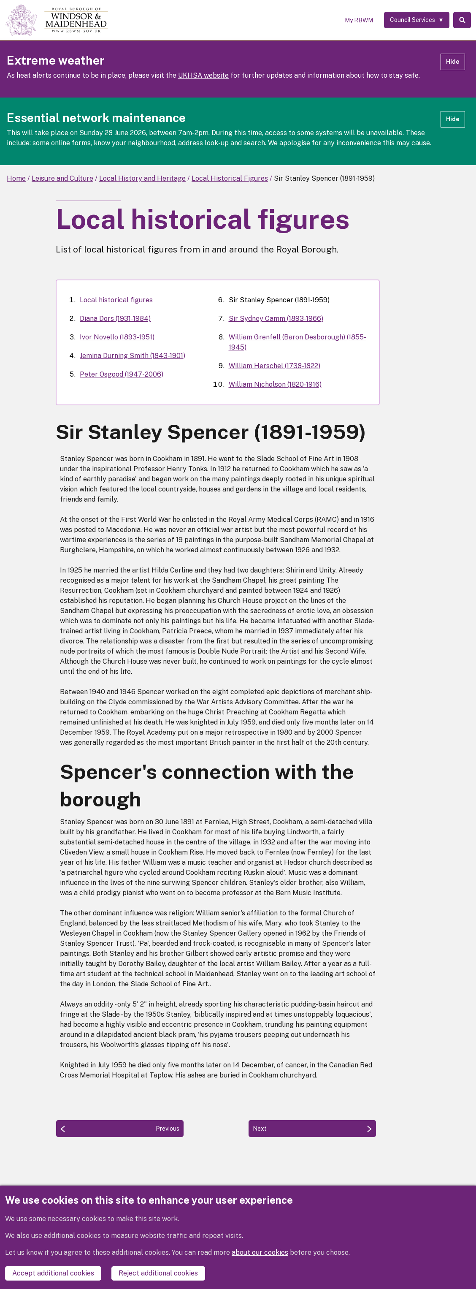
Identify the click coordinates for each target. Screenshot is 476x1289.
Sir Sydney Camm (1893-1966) (276, 319)
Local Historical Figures (230, 178)
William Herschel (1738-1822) (274, 366)
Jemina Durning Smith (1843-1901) (132, 356)
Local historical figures (116, 300)
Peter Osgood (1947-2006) (121, 374)
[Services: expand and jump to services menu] (412, 20)
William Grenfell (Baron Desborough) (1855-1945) (297, 342)
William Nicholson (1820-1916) (275, 384)
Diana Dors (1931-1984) (115, 319)
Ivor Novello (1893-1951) (117, 337)
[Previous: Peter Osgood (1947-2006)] (120, 1128)
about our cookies (260, 1253)
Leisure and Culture (62, 178)
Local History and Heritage (142, 178)
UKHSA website (203, 75)
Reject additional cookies (158, 1273)
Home (16, 178)
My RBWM (354, 20)
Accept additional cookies (53, 1273)
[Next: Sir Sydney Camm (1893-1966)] (312, 1128)
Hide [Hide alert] (453, 61)
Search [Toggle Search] (460, 20)
